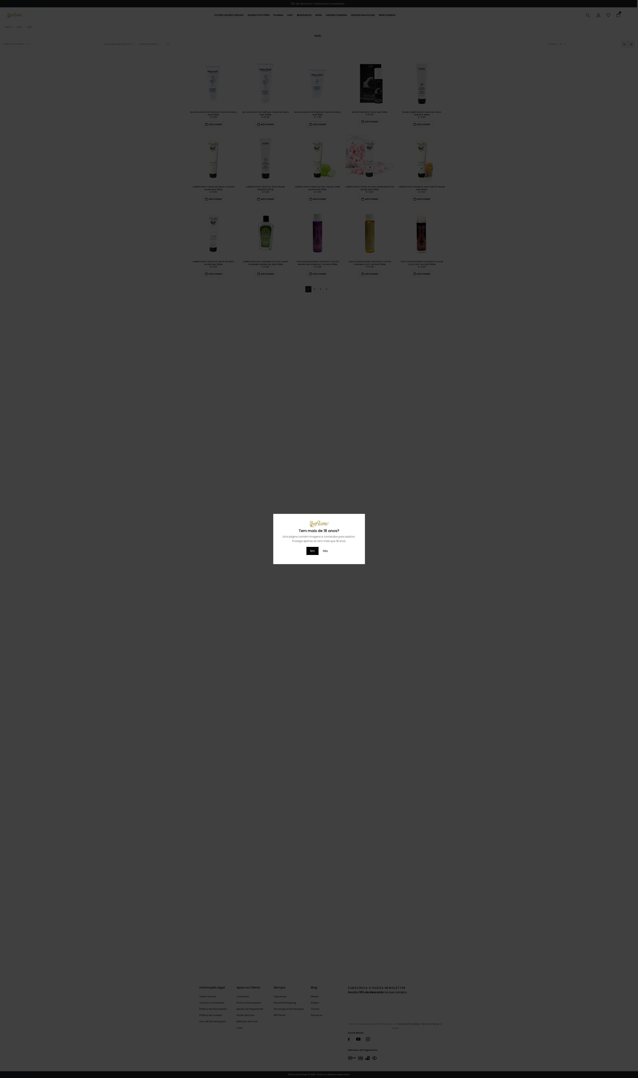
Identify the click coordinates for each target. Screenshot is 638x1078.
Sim (312, 551)
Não (325, 551)
